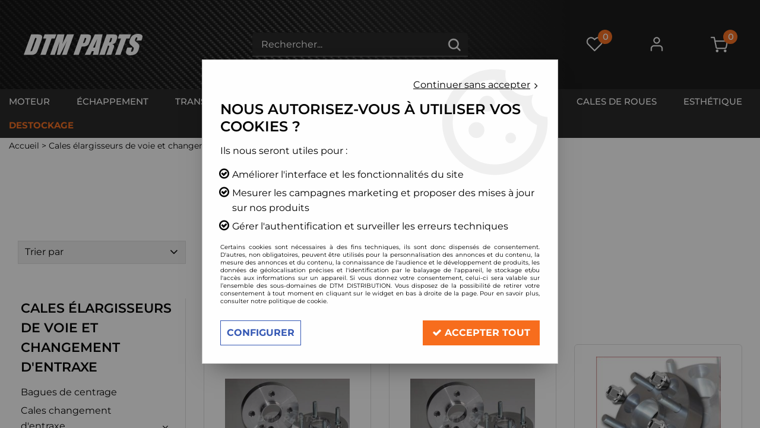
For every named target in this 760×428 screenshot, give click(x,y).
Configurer (260, 332)
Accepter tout (481, 332)
